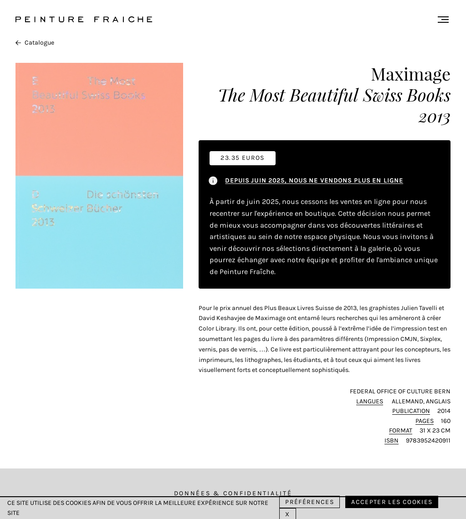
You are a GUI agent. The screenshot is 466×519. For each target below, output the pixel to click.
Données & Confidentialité (233, 493)
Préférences (309, 502)
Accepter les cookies (391, 502)
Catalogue (34, 42)
